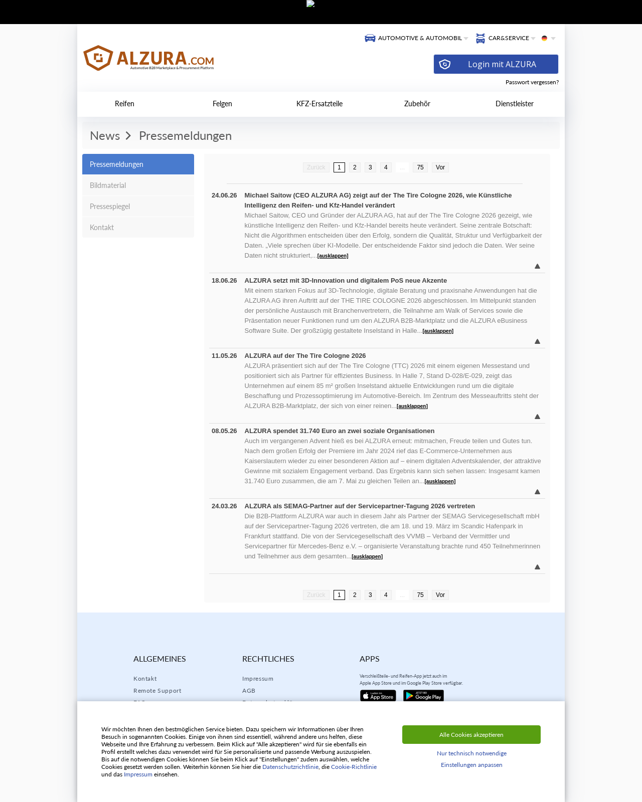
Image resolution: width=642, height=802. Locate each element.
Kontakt (144, 678)
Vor (440, 167)
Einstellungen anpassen (472, 764)
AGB (249, 690)
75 (420, 167)
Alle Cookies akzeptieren (471, 734)
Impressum (257, 678)
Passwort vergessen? (532, 82)
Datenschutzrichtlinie (290, 766)
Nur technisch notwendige (472, 753)
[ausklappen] (333, 256)
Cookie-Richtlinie (354, 766)
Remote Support (157, 690)
